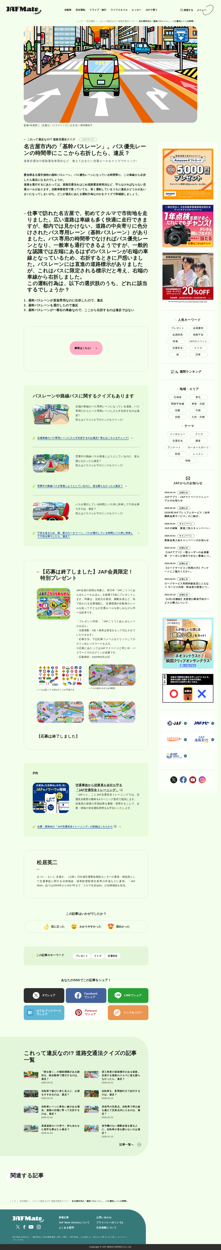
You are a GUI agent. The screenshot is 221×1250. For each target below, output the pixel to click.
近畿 (177, 410)
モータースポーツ (198, 447)
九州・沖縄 (198, 417)
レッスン (198, 454)
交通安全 (112, 956)
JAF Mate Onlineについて (74, 1222)
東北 (198, 397)
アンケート (174, 447)
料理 (177, 454)
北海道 (177, 397)
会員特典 (177, 334)
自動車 (68, 9)
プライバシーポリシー (108, 1222)
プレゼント (82, 956)
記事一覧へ (126, 1144)
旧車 (198, 354)
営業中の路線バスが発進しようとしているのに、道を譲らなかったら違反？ (80, 486)
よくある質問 (66, 1227)
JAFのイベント (198, 341)
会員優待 (198, 328)
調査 (198, 440)
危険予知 (198, 334)
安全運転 (80, 9)
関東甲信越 (177, 403)
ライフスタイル (119, 9)
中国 (198, 410)
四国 (177, 417)
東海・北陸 (198, 403)
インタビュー (177, 434)
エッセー (136, 9)
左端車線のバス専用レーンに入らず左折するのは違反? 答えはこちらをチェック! (83, 438)
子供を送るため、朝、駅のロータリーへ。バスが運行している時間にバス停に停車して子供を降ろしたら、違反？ (85, 535)
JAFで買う (152, 9)
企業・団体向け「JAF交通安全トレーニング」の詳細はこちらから (77, 826)
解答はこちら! (83, 348)
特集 (175, 341)
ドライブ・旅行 (98, 9)
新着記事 (64, 1217)
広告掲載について (106, 1227)
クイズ (97, 956)
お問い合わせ (103, 1217)
